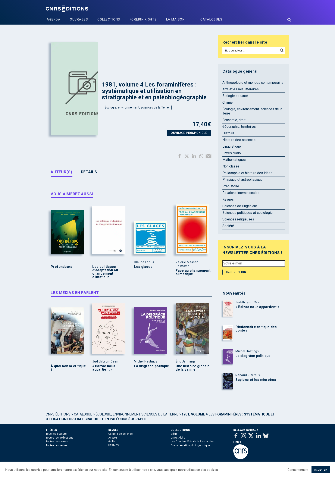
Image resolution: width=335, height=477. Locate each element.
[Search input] (251, 50)
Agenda (53, 19)
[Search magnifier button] (289, 20)
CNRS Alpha (178, 437)
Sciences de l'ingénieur (239, 206)
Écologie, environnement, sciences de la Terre (137, 107)
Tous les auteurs (56, 433)
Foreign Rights (143, 19)
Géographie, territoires (239, 127)
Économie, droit (233, 120)
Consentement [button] (298, 470)
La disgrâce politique (151, 366)
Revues (228, 199)
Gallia (111, 441)
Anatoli (112, 437)
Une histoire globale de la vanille (193, 367)
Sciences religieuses (238, 219)
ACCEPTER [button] (320, 469)
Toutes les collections (59, 437)
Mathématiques (234, 160)
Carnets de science (120, 433)
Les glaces (143, 267)
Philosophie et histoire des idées (247, 173)
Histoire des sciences (239, 140)
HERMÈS (113, 445)
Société (228, 226)
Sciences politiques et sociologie (247, 213)
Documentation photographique (190, 445)
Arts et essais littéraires (240, 89)
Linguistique (231, 146)
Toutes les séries (56, 445)
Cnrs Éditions (58, 414)
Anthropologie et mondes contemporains (252, 83)
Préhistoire (230, 186)
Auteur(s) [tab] (61, 172)
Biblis (174, 433)
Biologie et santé (235, 96)
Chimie (227, 102)
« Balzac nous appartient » (103, 367)
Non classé (230, 166)
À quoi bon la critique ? (68, 367)
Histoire (228, 133)
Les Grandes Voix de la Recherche (192, 441)
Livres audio (231, 153)
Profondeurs (61, 267)
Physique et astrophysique (242, 180)
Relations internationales (240, 193)
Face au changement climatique (193, 272)
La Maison (175, 19)
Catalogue (83, 414)
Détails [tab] (89, 172)
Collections (108, 19)
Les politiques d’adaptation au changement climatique (105, 272)
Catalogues (211, 19)
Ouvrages (79, 19)
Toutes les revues (57, 441)
